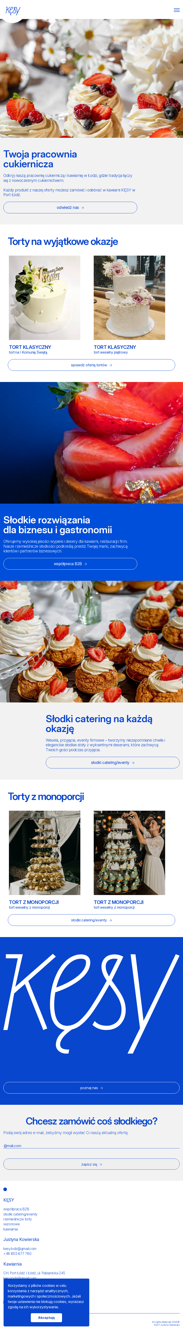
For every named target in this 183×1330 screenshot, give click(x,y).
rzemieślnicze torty (17, 1219)
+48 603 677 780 (17, 1253)
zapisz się (91, 1164)
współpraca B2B (70, 563)
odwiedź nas (70, 207)
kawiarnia (10, 1229)
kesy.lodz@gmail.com (19, 1248)
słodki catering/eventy (113, 762)
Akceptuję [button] (46, 1317)
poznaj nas (91, 1088)
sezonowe (11, 1224)
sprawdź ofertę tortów (91, 365)
